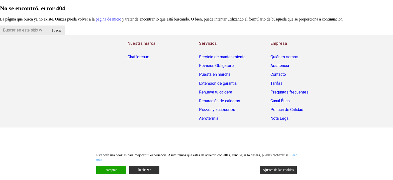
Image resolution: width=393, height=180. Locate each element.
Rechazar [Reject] (144, 170)
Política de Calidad (286, 109)
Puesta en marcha (214, 74)
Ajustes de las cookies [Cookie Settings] (278, 170)
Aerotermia (208, 118)
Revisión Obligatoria (216, 65)
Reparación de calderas (219, 100)
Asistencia (279, 65)
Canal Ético (280, 100)
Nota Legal (279, 118)
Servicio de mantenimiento (222, 56)
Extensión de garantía (218, 83)
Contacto (278, 74)
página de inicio (108, 19)
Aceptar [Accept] (111, 170)
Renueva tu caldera (215, 92)
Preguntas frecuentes (289, 92)
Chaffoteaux (138, 56)
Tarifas (276, 83)
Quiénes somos (284, 56)
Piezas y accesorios (217, 109)
